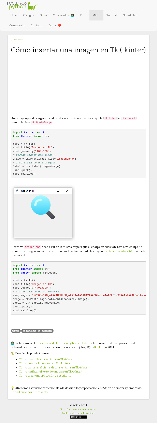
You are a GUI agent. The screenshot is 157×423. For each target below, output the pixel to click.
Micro (96, 15)
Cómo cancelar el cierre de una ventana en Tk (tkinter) (54, 367)
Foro (83, 15)
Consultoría (17, 25)
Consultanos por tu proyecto (29, 392)
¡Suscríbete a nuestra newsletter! (78, 409)
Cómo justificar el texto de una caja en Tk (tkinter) (50, 371)
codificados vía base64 (117, 251)
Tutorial (111, 15)
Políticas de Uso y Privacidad (78, 413)
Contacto (36, 25)
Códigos (28, 15)
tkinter (98, 347)
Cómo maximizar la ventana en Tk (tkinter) (46, 359)
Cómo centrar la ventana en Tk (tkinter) (44, 363)
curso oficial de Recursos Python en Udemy (63, 343)
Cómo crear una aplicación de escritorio (45, 375)
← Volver (17, 40)
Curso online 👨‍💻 (63, 15)
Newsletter (130, 15)
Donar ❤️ (54, 25)
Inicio (13, 15)
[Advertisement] (78, 84)
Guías (43, 15)
